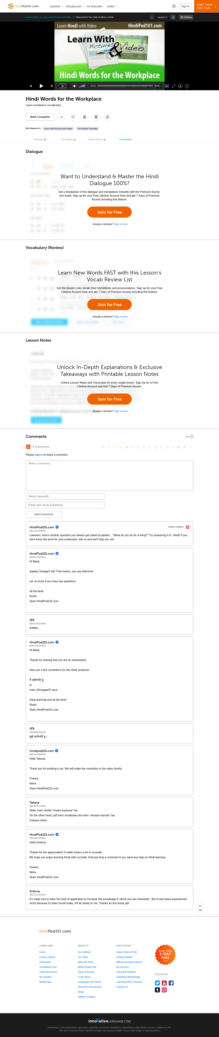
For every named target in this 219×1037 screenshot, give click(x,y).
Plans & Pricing (86, 972)
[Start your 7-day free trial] (165, 954)
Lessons (55, 6)
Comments (125, 139)
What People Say (87, 967)
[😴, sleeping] (167, 447)
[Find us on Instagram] (164, 989)
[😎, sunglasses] (126, 447)
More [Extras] (110, 6)
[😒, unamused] (121, 447)
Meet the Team (86, 962)
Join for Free (110, 212)
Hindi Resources (48, 972)
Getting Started (124, 957)
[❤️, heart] (185, 447)
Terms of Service (144, 1031)
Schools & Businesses (90, 986)
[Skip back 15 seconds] (31, 86)
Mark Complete (40, 116)
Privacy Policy (147, 1028)
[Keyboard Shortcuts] (187, 86)
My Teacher (94, 6)
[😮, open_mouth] (173, 447)
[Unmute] (75, 86)
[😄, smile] (103, 447)
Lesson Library (32, 17)
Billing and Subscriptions (129, 962)
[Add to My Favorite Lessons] (73, 117)
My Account (122, 967)
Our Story (83, 957)
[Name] (65, 496)
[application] (109, 56)
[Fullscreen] (173, 86)
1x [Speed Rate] (63, 86)
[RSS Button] (28, 446)
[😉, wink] (150, 447)
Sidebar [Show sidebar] (188, 17)
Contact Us (122, 986)
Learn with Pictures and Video (57, 17)
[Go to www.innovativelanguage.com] (109, 1020)
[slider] (81, 86)
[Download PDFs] (96, 117)
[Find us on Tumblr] (157, 989)
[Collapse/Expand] (109, 436)
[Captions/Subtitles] (167, 86)
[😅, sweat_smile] (144, 447)
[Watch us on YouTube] (164, 983)
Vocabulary (73, 6)
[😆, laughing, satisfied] (138, 447)
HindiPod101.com (130, 1028)
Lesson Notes (95, 139)
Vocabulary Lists (48, 967)
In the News (84, 977)
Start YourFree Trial (207, 6)
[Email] (65, 505)
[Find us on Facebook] (171, 983)
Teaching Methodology (128, 977)
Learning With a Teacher (129, 981)
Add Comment (43, 514)
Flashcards (45, 962)
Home (42, 952)
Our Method (84, 952)
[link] (173, 17)
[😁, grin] (115, 447)
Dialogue (38, 139)
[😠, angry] (132, 447)
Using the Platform (126, 972)
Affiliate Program (86, 996)
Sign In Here (121, 224)
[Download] (180, 86)
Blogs (81, 991)
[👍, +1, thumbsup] (190, 447)
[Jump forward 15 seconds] (52, 86)
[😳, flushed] (109, 447)
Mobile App (45, 981)
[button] (174, 6)
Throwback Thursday (87, 128)
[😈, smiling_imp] (179, 447)
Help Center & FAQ (126, 952)
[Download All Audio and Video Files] (107, 117)
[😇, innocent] (161, 447)
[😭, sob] (155, 447)
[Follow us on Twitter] (157, 983)
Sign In (186, 6)
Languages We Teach (89, 981)
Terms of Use (164, 1028)
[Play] (42, 86)
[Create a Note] (84, 117)
